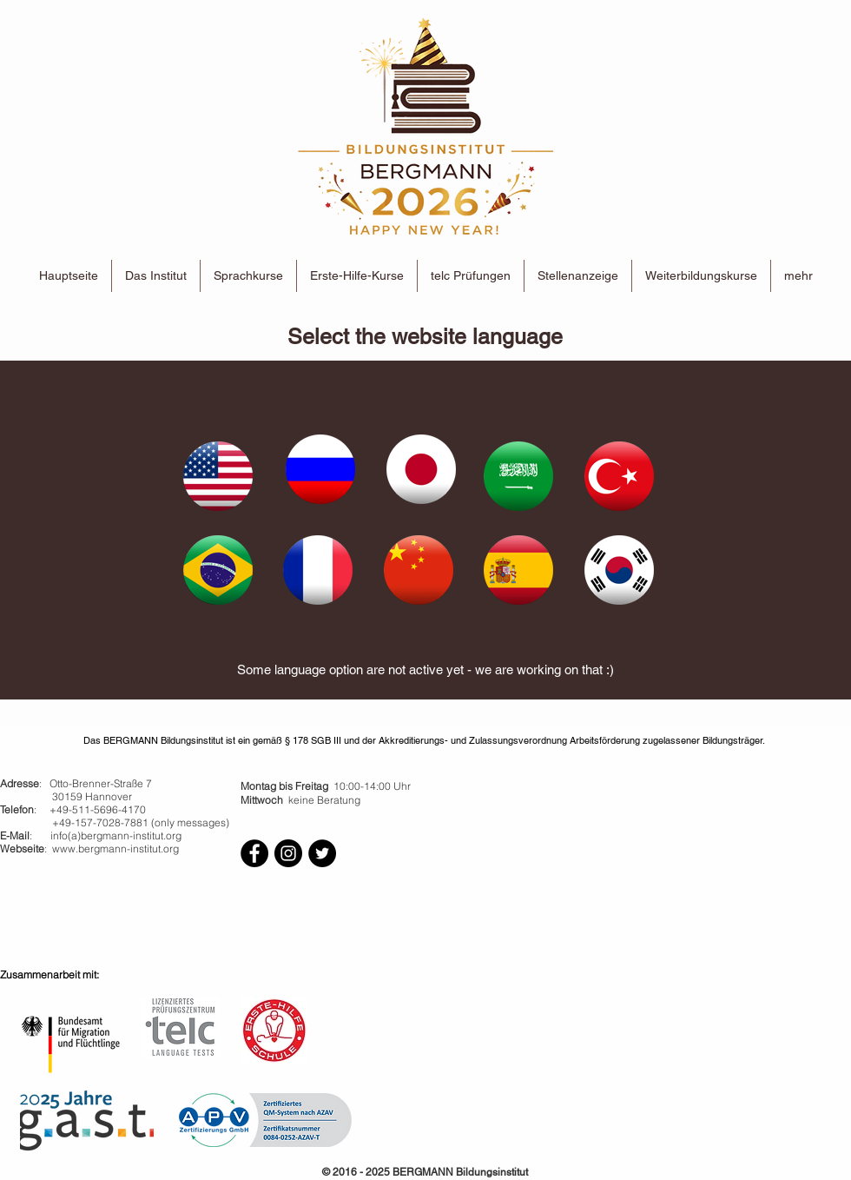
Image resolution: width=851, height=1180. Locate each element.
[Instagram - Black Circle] (288, 853)
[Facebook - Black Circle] (254, 853)
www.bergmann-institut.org (115, 848)
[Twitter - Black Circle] (322, 853)
